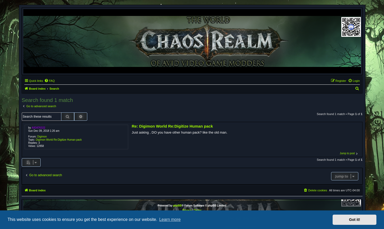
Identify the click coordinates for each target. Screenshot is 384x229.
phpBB (177, 205)
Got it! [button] (354, 219)
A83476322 (38, 127)
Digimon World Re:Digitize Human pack (59, 139)
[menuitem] (49, 81)
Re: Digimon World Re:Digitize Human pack (172, 126)
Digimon (42, 136)
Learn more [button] (170, 219)
